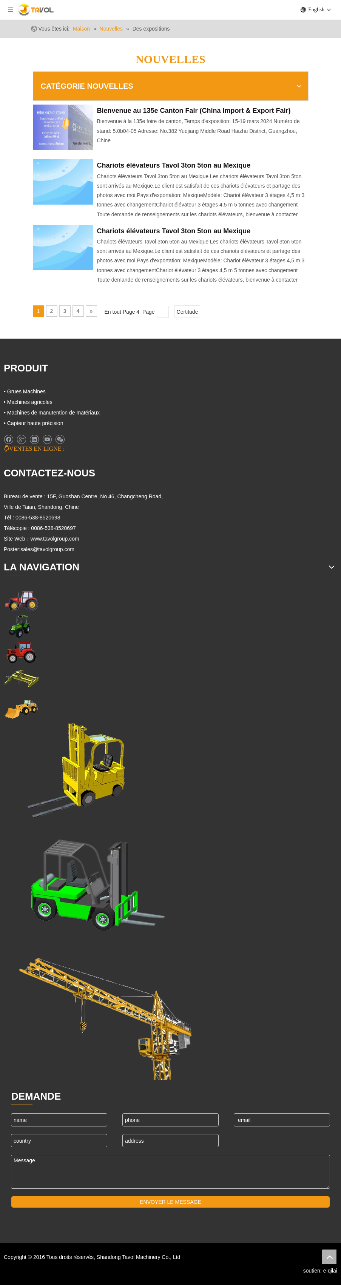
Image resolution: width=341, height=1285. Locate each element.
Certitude (187, 312)
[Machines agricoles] (21, 600)
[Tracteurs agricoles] (21, 652)
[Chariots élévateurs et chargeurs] (92, 881)
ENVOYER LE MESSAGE (170, 1202)
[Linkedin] (34, 439)
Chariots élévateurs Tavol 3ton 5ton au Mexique (174, 165)
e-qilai (330, 1271)
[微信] (60, 439)
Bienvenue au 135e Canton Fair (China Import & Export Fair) (194, 110)
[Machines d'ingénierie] (21, 708)
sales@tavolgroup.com (47, 549)
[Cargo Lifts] (75, 771)
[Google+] (21, 439)
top (329, 1257)
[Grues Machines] (21, 678)
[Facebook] (8, 439)
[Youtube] (47, 439)
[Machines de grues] (106, 1012)
